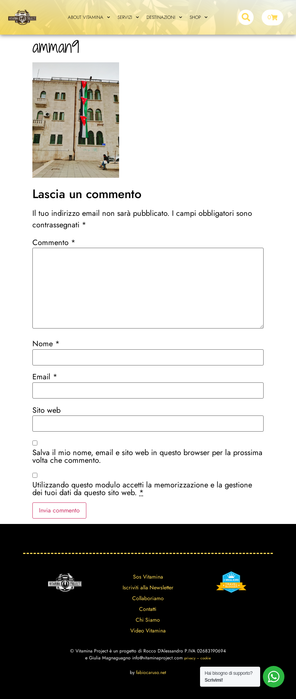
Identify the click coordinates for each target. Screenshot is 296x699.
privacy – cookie (197, 658)
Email (44, 377)
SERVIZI (128, 17)
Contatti (147, 609)
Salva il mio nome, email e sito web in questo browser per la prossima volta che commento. (147, 456)
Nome (46, 344)
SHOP (198, 17)
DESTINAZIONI (164, 17)
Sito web (46, 410)
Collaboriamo (148, 598)
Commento (54, 243)
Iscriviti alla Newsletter (148, 587)
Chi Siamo (148, 620)
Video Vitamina (148, 630)
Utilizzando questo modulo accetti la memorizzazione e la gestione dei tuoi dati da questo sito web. (142, 489)
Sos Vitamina (148, 577)
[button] (246, 17)
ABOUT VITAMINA (89, 17)
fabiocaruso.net (151, 672)
